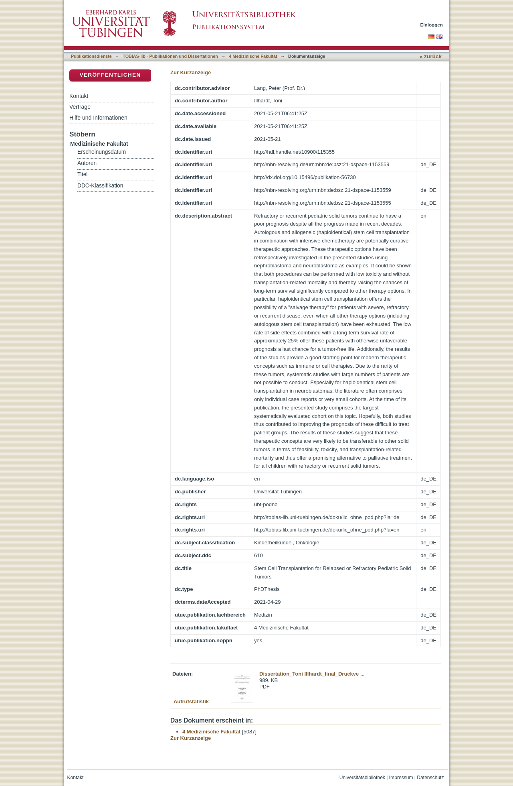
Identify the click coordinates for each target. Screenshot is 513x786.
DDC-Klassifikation (100, 186)
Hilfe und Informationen (98, 117)
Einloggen (431, 24)
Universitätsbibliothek (362, 777)
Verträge (80, 107)
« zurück (431, 56)
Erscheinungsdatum (101, 152)
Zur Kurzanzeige (190, 72)
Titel (82, 174)
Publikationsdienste (91, 56)
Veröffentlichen (110, 75)
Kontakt (78, 96)
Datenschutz (430, 777)
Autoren (87, 163)
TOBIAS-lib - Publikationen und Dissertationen (170, 56)
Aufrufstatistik (191, 701)
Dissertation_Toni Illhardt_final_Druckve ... (312, 674)
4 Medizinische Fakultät (253, 56)
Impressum (401, 777)
